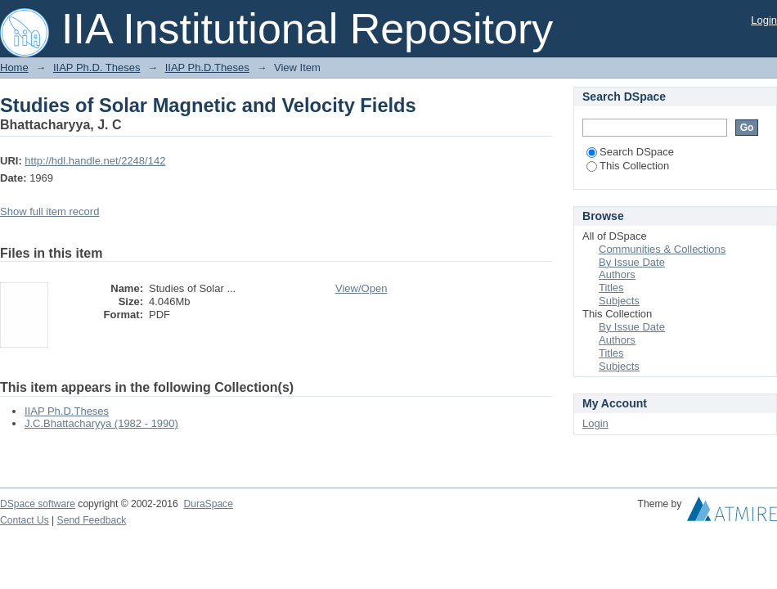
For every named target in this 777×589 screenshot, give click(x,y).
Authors (617, 274)
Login (764, 20)
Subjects (619, 300)
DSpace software (37, 504)
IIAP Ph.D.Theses (207, 67)
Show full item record (49, 211)
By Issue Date (632, 262)
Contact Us (24, 520)
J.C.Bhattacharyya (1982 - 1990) (101, 423)
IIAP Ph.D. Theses (96, 67)
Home (14, 67)
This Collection (627, 166)
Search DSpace (630, 152)
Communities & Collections (662, 249)
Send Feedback (92, 520)
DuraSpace (207, 504)
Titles (611, 287)
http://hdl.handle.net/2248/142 (95, 161)
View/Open (361, 288)
